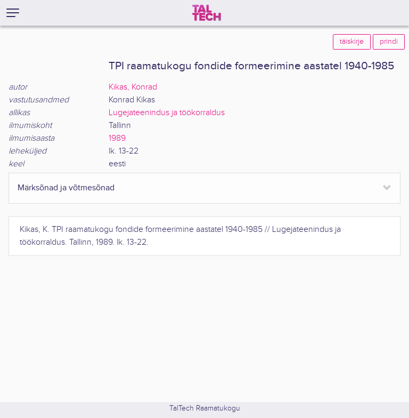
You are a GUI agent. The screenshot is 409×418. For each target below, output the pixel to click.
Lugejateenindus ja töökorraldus (167, 113)
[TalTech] (207, 12)
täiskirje (352, 41)
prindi (389, 41)
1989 (117, 138)
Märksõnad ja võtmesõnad (66, 188)
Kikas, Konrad (133, 87)
